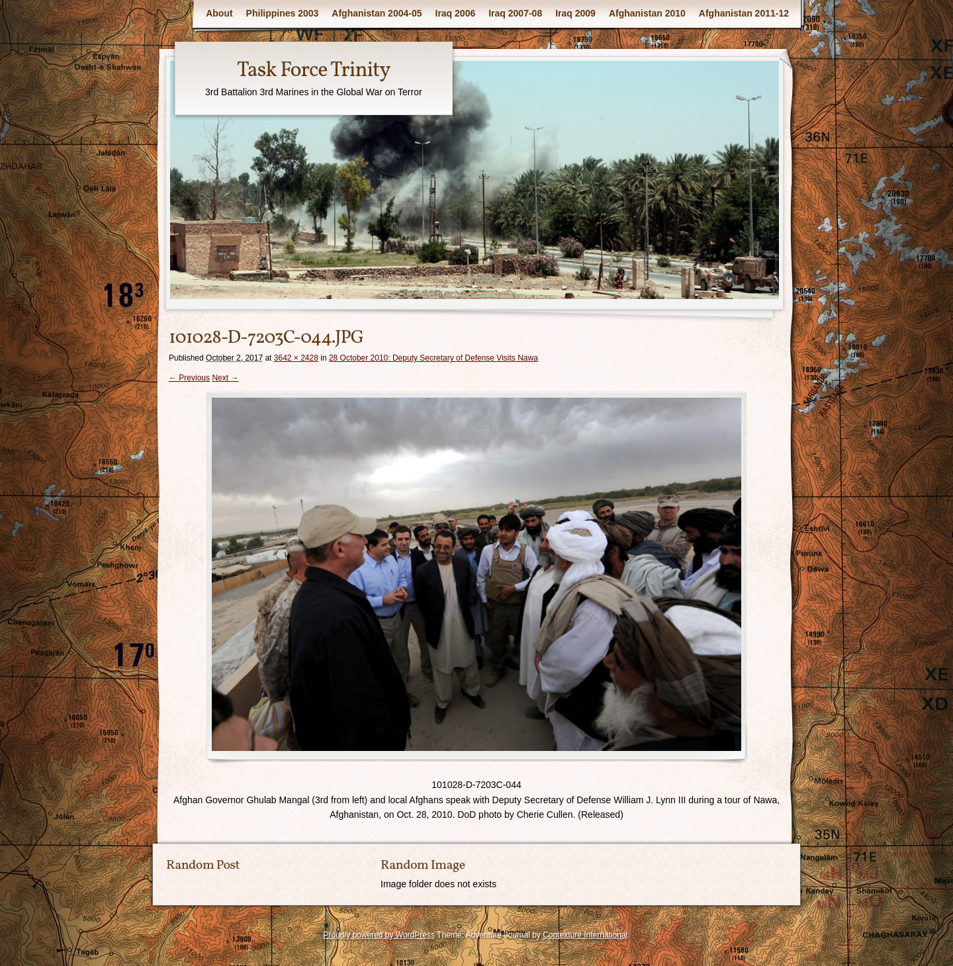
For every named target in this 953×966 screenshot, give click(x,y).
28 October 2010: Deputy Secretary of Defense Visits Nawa (433, 358)
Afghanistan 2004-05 (377, 13)
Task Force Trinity (313, 70)
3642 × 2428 (296, 358)
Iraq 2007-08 (515, 13)
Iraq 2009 (575, 13)
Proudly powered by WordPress (379, 935)
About (219, 13)
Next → (225, 377)
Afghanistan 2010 (647, 13)
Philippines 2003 (282, 13)
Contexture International (585, 935)
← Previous (189, 377)
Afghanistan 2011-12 (744, 13)
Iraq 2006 (455, 13)
